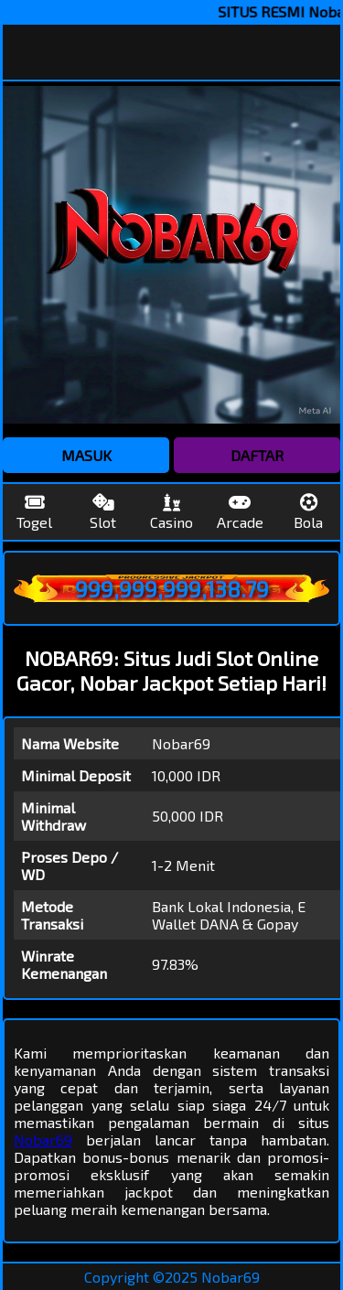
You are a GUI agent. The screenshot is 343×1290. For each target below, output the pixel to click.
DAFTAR (257, 455)
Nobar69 (43, 1139)
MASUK (86, 455)
